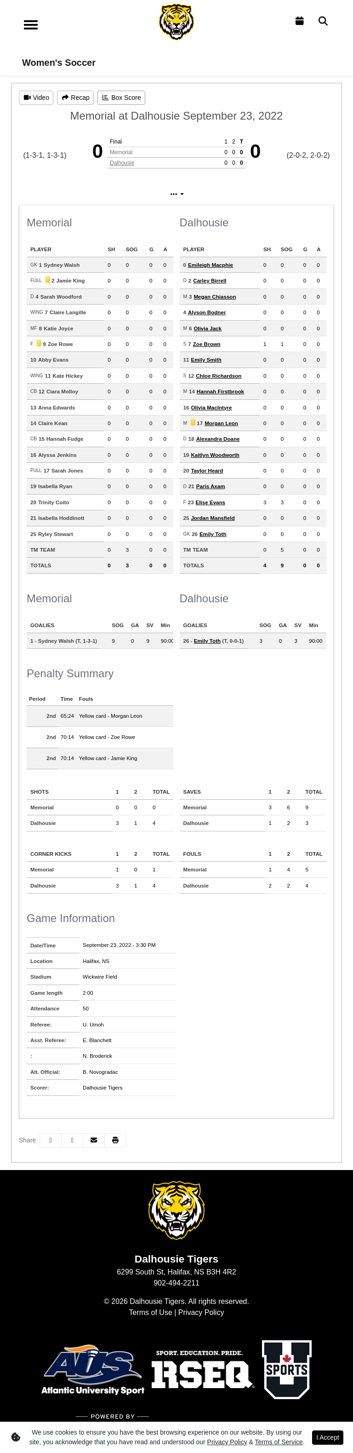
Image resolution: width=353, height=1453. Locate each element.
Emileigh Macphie (210, 265)
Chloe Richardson (218, 376)
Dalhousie (122, 163)
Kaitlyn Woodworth (215, 455)
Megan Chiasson (215, 297)
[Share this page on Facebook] (51, 1140)
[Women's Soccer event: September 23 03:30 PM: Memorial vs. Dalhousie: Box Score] (121, 98)
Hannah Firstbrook (220, 391)
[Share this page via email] (94, 1140)
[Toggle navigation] (30, 25)
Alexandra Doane (218, 439)
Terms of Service (279, 1442)
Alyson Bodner (207, 312)
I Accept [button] (327, 1437)
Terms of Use (150, 1312)
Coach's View (237, 194)
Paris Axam (210, 486)
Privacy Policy (201, 1312)
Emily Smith (206, 360)
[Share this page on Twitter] (72, 1140)
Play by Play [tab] (168, 194)
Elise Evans (210, 502)
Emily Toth (212, 534)
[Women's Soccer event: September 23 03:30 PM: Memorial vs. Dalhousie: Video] (36, 98)
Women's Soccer (59, 63)
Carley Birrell (209, 280)
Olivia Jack (208, 328)
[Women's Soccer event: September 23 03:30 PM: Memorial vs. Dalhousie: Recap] (75, 98)
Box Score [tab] (108, 194)
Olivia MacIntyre (211, 407)
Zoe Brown (207, 344)
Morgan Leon (221, 423)
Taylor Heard (207, 470)
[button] (115, 1140)
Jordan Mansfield (212, 518)
